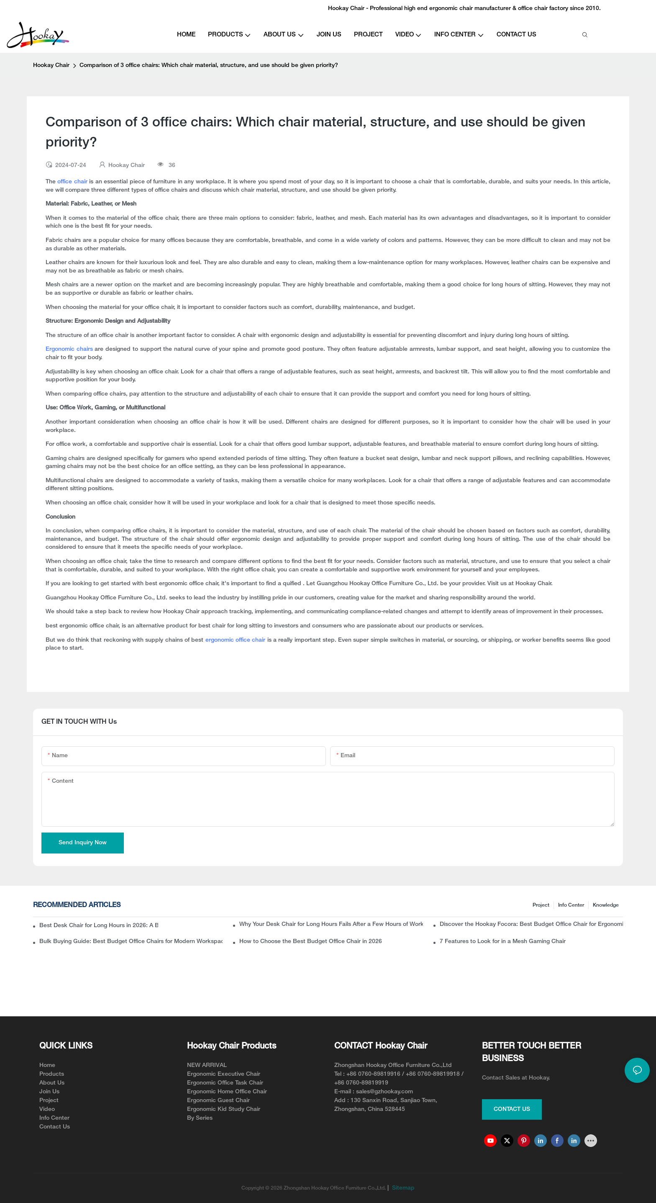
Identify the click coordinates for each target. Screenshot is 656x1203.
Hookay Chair (51, 65)
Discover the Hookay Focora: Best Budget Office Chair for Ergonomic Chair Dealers (531, 924)
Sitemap (402, 1188)
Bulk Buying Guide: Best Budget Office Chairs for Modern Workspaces (131, 941)
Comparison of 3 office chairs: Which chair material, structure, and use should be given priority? (208, 65)
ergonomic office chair (236, 640)
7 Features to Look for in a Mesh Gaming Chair (503, 941)
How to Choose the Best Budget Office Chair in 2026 (310, 941)
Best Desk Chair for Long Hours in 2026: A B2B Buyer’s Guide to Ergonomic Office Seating (98, 925)
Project (541, 905)
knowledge (606, 905)
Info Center (571, 905)
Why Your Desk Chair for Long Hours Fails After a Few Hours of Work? (331, 924)
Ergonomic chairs (69, 349)
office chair (72, 182)
